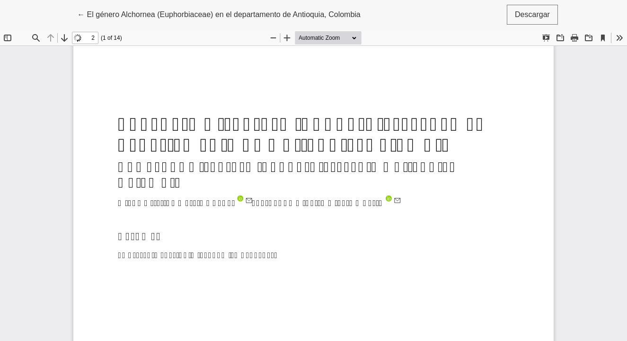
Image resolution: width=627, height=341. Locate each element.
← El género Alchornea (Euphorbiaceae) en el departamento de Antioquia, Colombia (219, 13)
